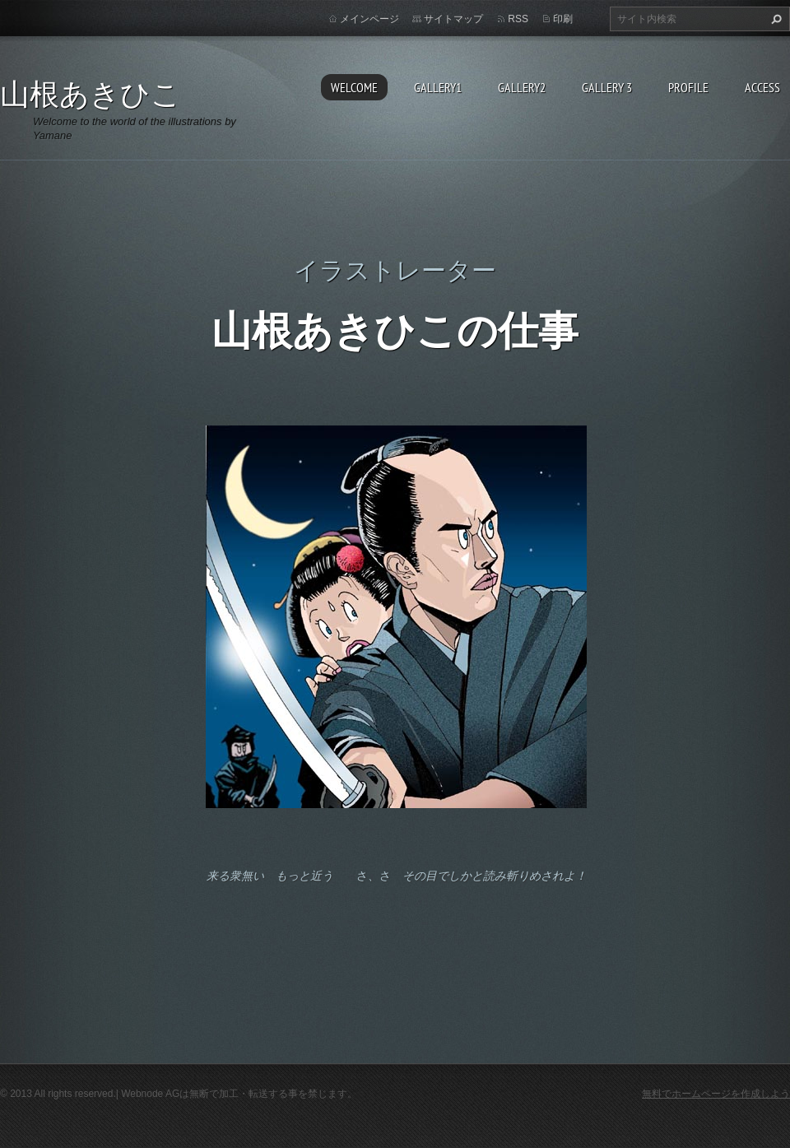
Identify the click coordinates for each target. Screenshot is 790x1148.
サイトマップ (453, 19)
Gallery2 (522, 87)
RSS (518, 19)
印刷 (563, 19)
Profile (688, 87)
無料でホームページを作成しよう (716, 1093)
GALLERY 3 (607, 87)
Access (762, 87)
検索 (774, 19)
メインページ (369, 19)
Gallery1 (438, 87)
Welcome (354, 87)
